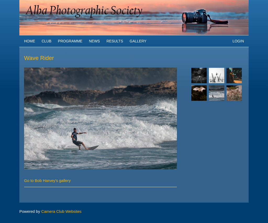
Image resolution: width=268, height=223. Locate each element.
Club (46, 41)
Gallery (138, 41)
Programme (70, 41)
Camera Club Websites (61, 211)
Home (29, 41)
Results (115, 41)
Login (238, 41)
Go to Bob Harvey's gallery (47, 180)
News (94, 41)
